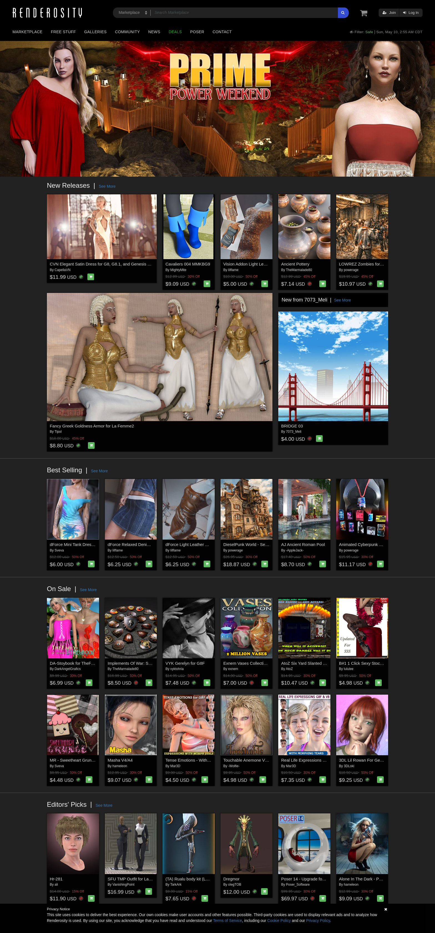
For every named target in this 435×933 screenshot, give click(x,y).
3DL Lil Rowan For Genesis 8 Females (374, 760)
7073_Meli (293, 432)
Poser (197, 32)
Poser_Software (298, 884)
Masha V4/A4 (120, 760)
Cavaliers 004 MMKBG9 (188, 264)
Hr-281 (56, 879)
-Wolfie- (233, 766)
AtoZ (289, 669)
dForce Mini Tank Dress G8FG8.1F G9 (85, 544)
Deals (175, 32)
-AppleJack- (295, 550)
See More (107, 186)
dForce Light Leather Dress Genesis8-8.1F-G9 (208, 544)
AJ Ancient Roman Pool (303, 544)
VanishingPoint (123, 884)
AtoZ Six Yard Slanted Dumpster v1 (314, 663)
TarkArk (176, 884)
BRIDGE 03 (292, 426)
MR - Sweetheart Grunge (73, 760)
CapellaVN (62, 270)
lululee (348, 669)
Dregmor (231, 879)
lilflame (233, 270)
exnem (233, 669)
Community (127, 32)
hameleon (119, 766)
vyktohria (177, 669)
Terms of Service (227, 920)
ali (56, 884)
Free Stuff (63, 32)
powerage (351, 270)
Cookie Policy (279, 920)
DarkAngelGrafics (68, 669)
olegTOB (234, 884)
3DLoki (349, 766)
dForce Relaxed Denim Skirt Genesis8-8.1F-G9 (151, 544)
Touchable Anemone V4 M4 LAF (253, 760)
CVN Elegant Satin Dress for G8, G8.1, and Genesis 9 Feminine (109, 264)
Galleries (95, 32)
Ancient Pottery (295, 264)
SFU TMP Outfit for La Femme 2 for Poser (146, 879)
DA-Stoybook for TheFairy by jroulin (83, 663)
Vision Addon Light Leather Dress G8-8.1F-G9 (265, 264)
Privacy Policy (318, 920)
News (154, 32)
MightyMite (178, 270)
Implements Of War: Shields (133, 663)
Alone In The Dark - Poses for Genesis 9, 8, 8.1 (382, 879)
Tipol (58, 432)
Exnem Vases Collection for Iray (252, 663)
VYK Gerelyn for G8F (185, 663)
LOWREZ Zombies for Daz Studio (370, 264)
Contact (222, 32)
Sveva (59, 550)
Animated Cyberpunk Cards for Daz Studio (378, 544)
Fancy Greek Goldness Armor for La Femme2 (92, 426)
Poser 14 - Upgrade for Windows (311, 879)
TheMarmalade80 (299, 270)
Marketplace (27, 32)
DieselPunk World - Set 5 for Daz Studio (260, 544)
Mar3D (175, 766)
